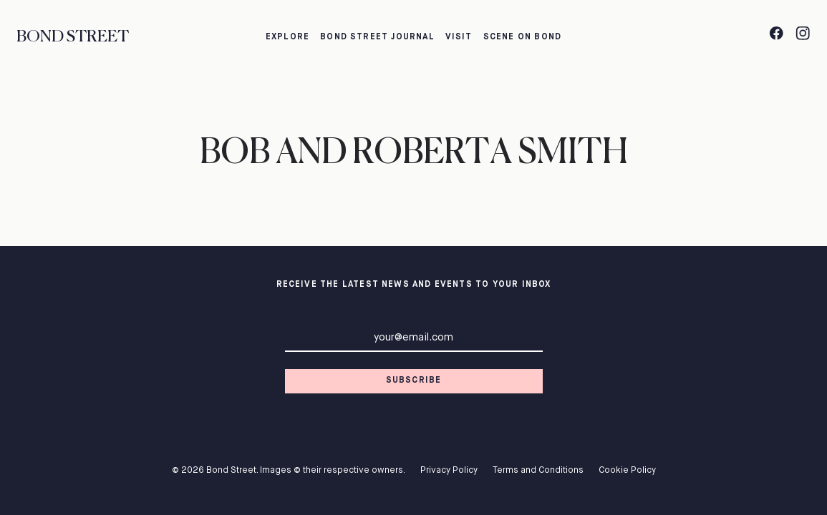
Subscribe (414, 380)
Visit (459, 37)
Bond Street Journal (377, 37)
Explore (287, 37)
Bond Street (72, 37)
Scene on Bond (522, 37)
